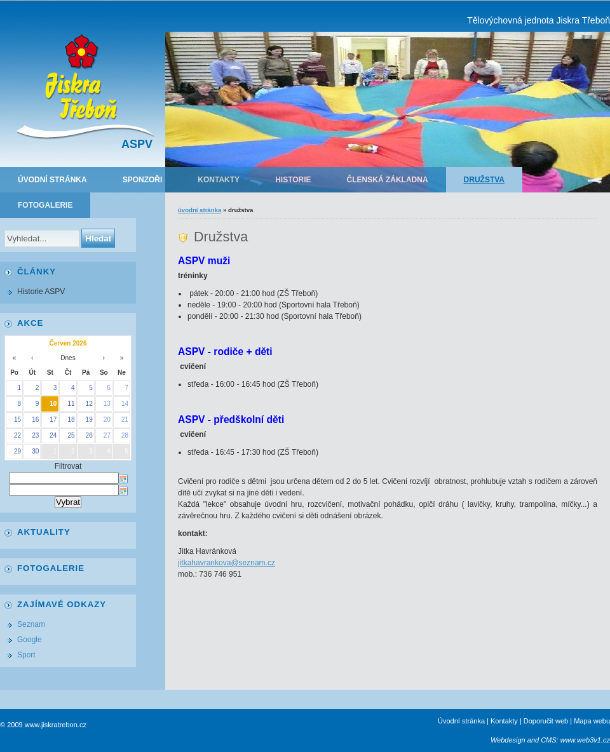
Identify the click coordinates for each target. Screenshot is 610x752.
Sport (26, 654)
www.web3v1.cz (585, 740)
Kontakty (219, 179)
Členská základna (387, 179)
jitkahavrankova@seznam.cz (226, 562)
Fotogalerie (45, 205)
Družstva (484, 179)
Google (29, 639)
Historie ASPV (41, 291)
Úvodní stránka (52, 179)
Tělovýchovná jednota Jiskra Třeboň (538, 20)
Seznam (31, 624)
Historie (293, 179)
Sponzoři (143, 179)
